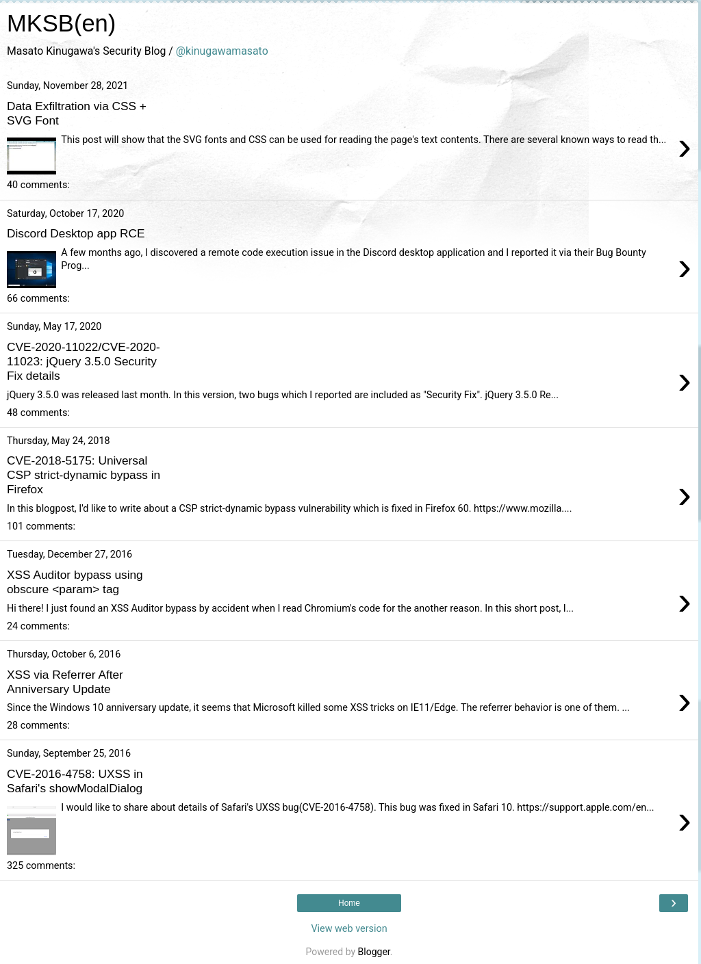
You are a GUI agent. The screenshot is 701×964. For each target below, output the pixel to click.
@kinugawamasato (222, 50)
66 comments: (38, 298)
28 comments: (38, 725)
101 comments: (41, 526)
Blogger (374, 951)
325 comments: (41, 866)
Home (349, 903)
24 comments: (38, 626)
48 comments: (38, 413)
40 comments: (38, 185)
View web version (349, 929)
